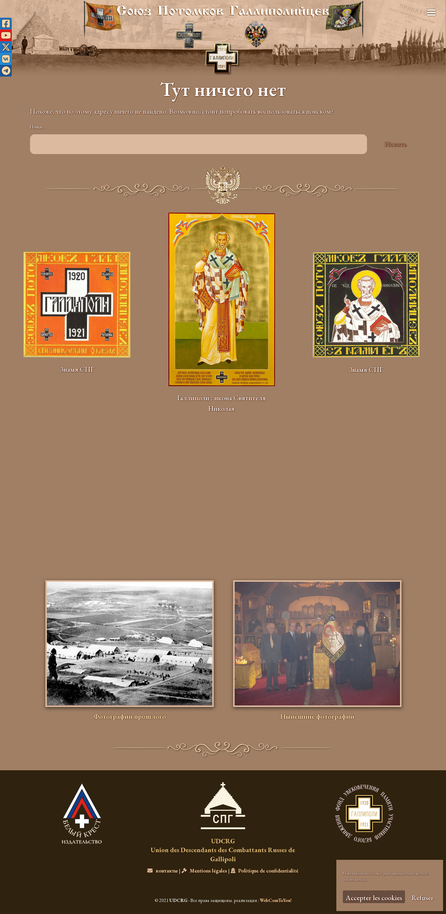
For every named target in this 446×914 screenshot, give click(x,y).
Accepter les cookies (374, 897)
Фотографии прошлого (129, 716)
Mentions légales (204, 870)
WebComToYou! (276, 900)
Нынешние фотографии (317, 716)
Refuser (423, 897)
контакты (162, 870)
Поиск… (37, 127)
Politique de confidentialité (264, 870)
